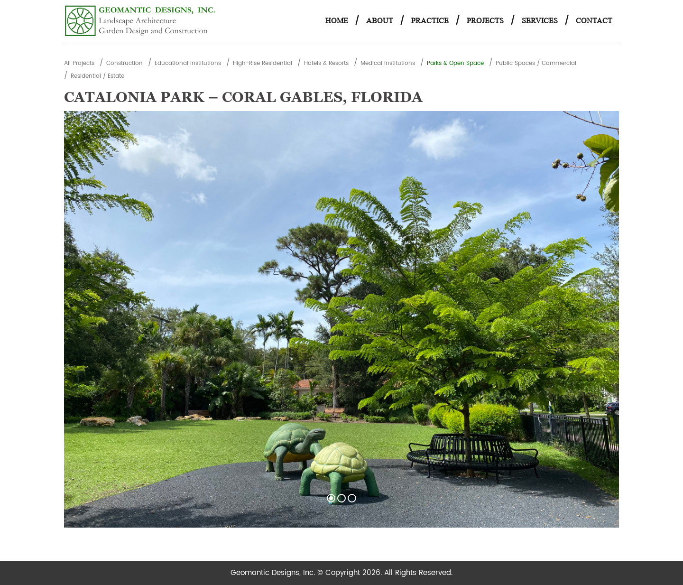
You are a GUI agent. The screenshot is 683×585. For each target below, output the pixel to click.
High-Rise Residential (262, 63)
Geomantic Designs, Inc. (274, 573)
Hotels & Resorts (326, 63)
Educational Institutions (188, 63)
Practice (430, 21)
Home (336, 21)
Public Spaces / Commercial (536, 63)
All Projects (79, 63)
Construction (124, 63)
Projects (485, 21)
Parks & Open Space (455, 63)
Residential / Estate (97, 76)
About (379, 21)
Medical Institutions (387, 63)
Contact (594, 21)
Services (540, 21)
